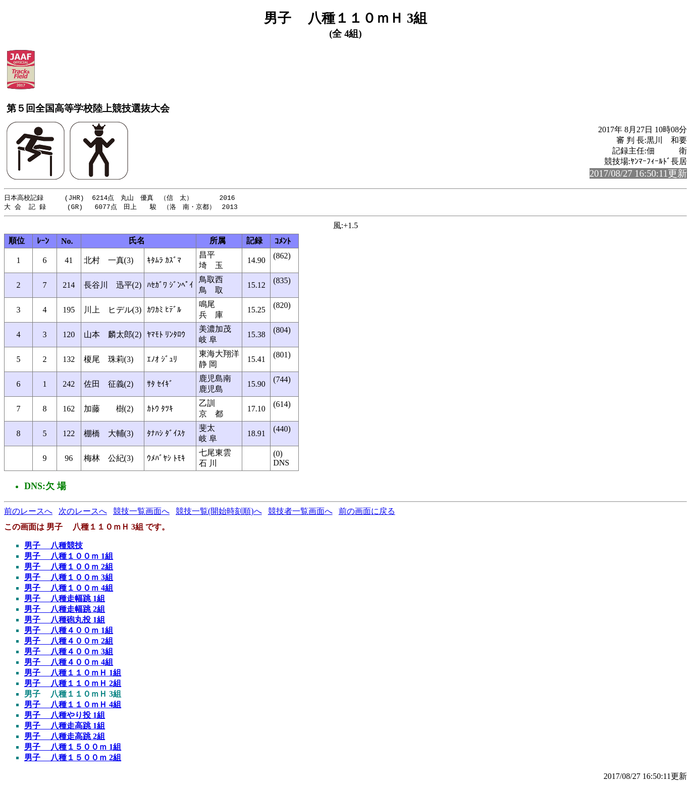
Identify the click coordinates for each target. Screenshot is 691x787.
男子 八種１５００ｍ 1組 (72, 748)
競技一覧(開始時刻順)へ (219, 512)
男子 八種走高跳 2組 (64, 737)
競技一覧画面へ (141, 512)
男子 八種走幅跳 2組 (64, 610)
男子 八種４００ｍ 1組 (68, 631)
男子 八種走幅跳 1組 (64, 599)
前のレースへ (28, 512)
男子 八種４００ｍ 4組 (68, 663)
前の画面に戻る (367, 512)
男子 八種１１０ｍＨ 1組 (72, 673)
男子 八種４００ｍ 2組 (68, 642)
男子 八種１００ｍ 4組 (68, 589)
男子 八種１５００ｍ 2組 (72, 758)
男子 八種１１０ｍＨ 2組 (72, 684)
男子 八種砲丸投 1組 (64, 620)
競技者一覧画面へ (300, 512)
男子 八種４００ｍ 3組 (68, 652)
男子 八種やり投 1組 (64, 716)
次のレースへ (83, 512)
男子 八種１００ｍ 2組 (68, 567)
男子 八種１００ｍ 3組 (68, 578)
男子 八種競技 (53, 546)
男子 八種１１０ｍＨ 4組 (72, 705)
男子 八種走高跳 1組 (64, 726)
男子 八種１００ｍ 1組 (68, 557)
